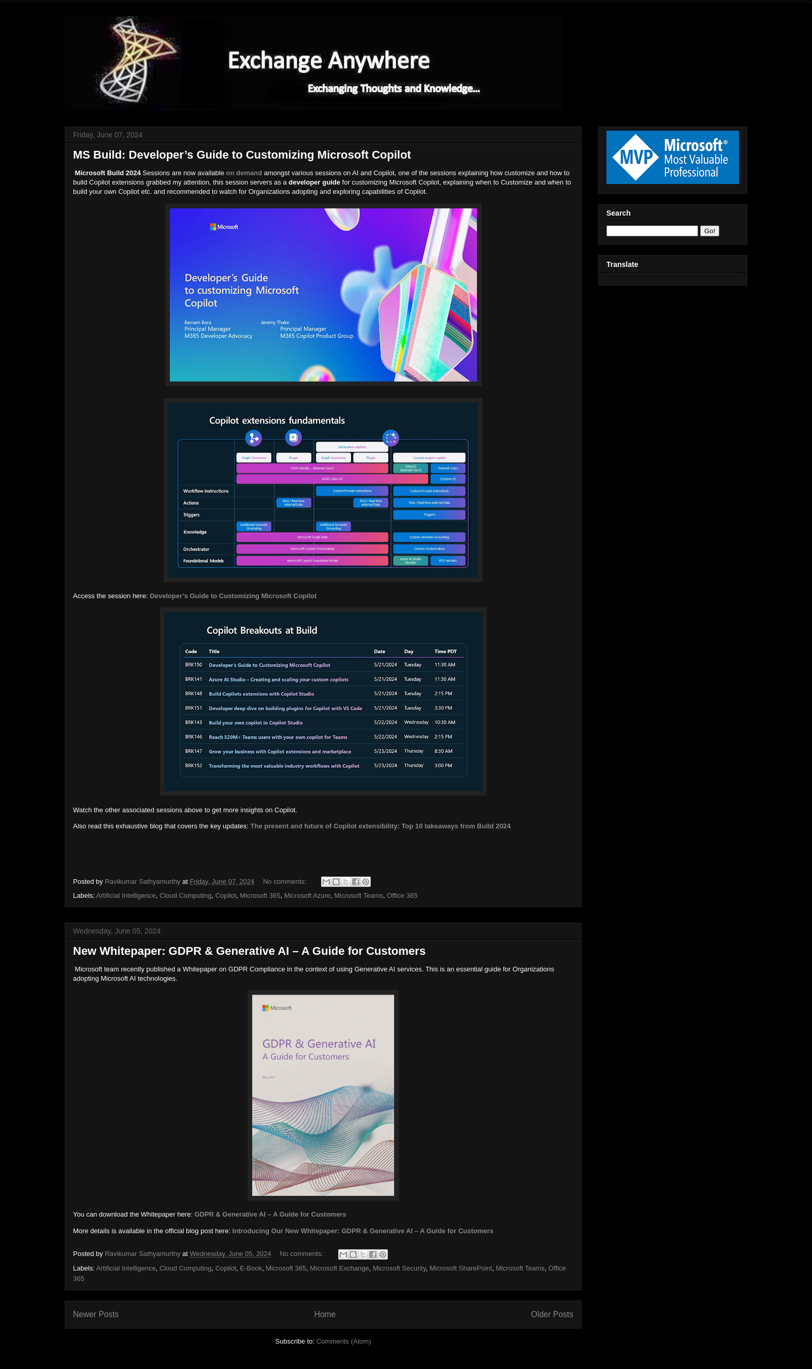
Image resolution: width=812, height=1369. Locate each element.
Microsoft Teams (358, 895)
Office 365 (402, 895)
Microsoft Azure (307, 895)
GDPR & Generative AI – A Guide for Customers (270, 1214)
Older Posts (552, 1314)
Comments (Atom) (343, 1341)
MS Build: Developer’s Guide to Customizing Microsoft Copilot (242, 154)
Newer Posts (96, 1314)
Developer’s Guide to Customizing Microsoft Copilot (233, 596)
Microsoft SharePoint (460, 1268)
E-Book (251, 1268)
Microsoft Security (399, 1268)
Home (325, 1314)
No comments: (285, 881)
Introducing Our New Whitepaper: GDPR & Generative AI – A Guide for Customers (363, 1231)
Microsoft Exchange (339, 1268)
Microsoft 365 (260, 895)
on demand (244, 173)
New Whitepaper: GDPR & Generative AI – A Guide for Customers (249, 950)
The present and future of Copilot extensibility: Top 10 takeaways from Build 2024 (381, 826)
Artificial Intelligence (126, 895)
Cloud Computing (185, 895)
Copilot (225, 895)
